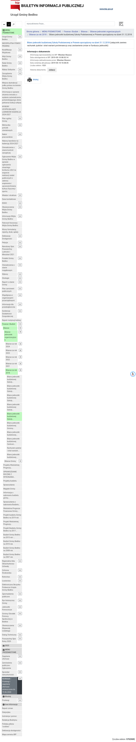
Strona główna (32, 31)
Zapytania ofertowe (6, 657)
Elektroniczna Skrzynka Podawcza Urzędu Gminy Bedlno (11, 587)
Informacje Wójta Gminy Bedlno (9, 217)
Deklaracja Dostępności (7, 237)
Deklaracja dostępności (11, 731)
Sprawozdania (8, 485)
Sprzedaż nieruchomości (8, 673)
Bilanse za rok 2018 (11, 371)
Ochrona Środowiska (6, 571)
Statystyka (6, 712)
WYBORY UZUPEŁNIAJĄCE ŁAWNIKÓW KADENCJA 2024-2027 (11, 111)
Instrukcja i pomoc (9, 716)
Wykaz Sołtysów (8, 70)
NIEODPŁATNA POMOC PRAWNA (11, 44)
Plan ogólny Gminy (6, 119)
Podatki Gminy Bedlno (8, 259)
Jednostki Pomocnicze (7, 608)
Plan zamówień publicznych (8, 290)
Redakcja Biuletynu (9, 720)
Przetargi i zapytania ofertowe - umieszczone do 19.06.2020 (8, 685)
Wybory (5, 274)
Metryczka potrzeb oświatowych (7, 127)
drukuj (32, 79)
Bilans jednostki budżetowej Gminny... (13, 425)
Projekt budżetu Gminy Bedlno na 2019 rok (12, 516)
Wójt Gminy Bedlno (6, 57)
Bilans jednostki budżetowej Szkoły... (13, 379)
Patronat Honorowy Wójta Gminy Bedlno (10, 224)
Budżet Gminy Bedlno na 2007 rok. (11, 555)
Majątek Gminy (9, 489)
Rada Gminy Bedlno (7, 64)
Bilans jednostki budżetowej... (13, 433)
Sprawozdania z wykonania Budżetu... (11, 503)
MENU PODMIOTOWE (51, 31)
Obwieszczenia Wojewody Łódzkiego (8, 628)
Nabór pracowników (7, 135)
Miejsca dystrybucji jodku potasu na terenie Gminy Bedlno (11, 85)
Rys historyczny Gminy (8, 601)
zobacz (52, 70)
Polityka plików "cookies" (8, 725)
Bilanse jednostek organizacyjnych (10, 336)
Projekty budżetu (10, 481)
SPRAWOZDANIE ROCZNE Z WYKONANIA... (10, 474)
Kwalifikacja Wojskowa (7, 51)
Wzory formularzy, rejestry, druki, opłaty (10, 230)
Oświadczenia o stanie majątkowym (8, 267)
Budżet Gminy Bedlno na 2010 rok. (11, 542)
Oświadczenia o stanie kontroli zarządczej (8, 150)
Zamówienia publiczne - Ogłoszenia (7, 665)
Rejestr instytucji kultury (11, 320)
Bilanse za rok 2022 (11, 358)
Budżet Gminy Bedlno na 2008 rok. (11, 549)
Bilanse (6, 328)
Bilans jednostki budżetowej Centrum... (13, 441)
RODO (4, 203)
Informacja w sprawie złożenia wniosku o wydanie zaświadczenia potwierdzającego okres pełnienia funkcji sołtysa (11, 97)
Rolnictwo (6, 577)
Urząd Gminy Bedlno (7, 38)
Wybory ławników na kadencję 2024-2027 (10, 142)
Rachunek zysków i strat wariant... (14, 449)
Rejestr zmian (7, 708)
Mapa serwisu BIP (9, 734)
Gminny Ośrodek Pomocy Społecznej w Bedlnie (8, 618)
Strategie (5, 278)
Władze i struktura (9, 195)
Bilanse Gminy (10, 461)
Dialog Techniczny (9, 635)
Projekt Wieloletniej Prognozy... (11, 523)
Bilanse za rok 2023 (11, 351)
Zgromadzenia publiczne (7, 595)
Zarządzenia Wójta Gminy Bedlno (7, 76)
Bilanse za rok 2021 (11, 365)
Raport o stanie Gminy (8, 283)
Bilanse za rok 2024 (11, 345)
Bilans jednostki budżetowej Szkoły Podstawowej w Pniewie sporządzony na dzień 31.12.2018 (68, 42)
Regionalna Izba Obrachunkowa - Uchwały (8, 563)
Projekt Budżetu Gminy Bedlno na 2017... (12, 529)
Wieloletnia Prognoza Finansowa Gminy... (11, 509)
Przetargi (5, 700)
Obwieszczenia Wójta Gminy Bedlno (8, 209)
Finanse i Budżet (8, 324)
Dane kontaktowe (9, 199)
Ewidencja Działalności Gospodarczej (7, 313)
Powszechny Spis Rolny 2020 (9, 640)
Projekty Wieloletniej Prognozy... (11, 466)
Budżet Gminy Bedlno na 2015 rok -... (11, 536)
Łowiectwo (6, 581)
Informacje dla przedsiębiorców (8, 305)
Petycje (5, 243)
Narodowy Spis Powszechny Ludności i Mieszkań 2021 (8, 250)
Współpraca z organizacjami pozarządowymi (8, 298)
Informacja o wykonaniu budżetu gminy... (11, 495)
